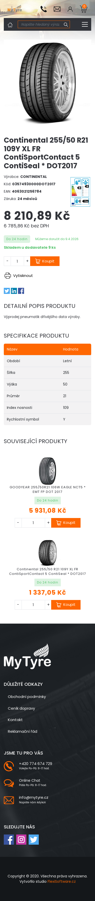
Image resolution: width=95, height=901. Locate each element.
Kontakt (15, 719)
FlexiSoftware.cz (62, 881)
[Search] (40, 24)
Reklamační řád (22, 731)
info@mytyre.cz (33, 797)
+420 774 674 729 (35, 763)
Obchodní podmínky (27, 696)
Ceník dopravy (21, 708)
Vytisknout (19, 275)
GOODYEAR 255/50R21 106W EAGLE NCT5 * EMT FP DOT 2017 (48, 489)
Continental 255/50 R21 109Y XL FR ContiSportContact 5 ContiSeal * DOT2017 (47, 571)
